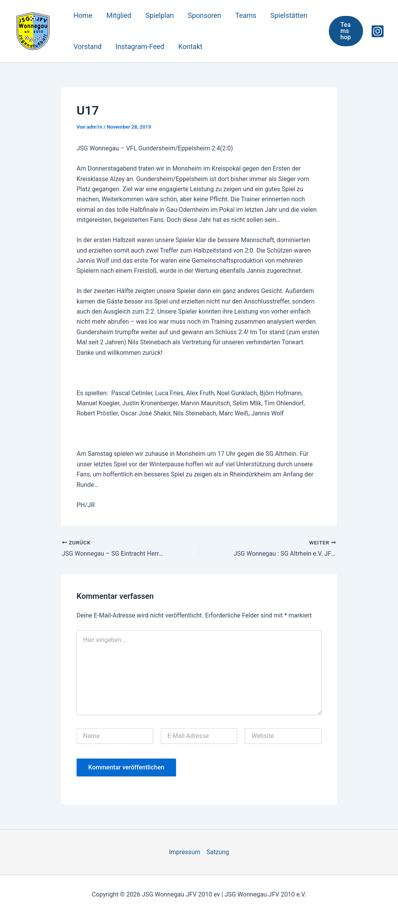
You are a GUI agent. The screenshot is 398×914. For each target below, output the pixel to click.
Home (82, 15)
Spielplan (159, 15)
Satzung (217, 852)
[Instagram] (377, 31)
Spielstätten (289, 15)
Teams (245, 15)
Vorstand (87, 46)
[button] (346, 31)
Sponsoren (204, 15)
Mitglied (118, 15)
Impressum (185, 852)
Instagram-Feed (139, 46)
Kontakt (190, 46)
